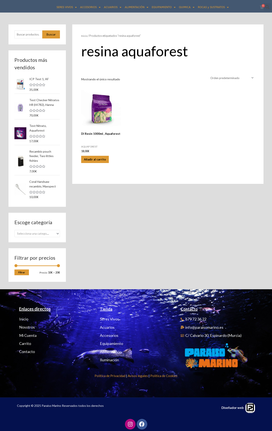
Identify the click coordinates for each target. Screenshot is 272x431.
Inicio (84, 35)
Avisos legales (138, 375)
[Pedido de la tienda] (230, 78)
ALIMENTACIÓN (136, 7)
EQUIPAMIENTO (164, 7)
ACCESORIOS (90, 7)
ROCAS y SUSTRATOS (213, 7)
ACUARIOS (112, 7)
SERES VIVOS (67, 7)
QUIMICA (186, 7)
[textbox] (35, 233)
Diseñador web (232, 407)
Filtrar (21, 272)
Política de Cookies (163, 375)
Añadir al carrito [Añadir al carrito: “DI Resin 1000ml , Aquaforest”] (98, 160)
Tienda (106, 308)
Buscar (51, 34)
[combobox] (37, 233)
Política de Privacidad (110, 375)
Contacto (190, 308)
